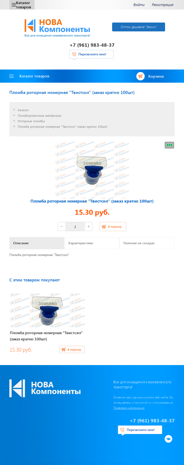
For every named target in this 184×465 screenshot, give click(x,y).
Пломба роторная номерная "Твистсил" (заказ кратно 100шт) (62, 126)
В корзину (115, 226)
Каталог (23, 110)
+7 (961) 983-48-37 (92, 44)
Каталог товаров (21, 4)
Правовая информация (129, 408)
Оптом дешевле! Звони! (138, 26)
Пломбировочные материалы (39, 115)
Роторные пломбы (31, 121)
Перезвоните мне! (92, 54)
